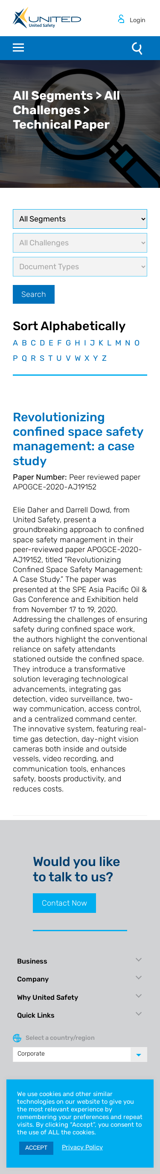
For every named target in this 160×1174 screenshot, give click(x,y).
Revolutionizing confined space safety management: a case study (78, 439)
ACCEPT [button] (36, 1147)
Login (137, 20)
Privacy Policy (82, 1147)
